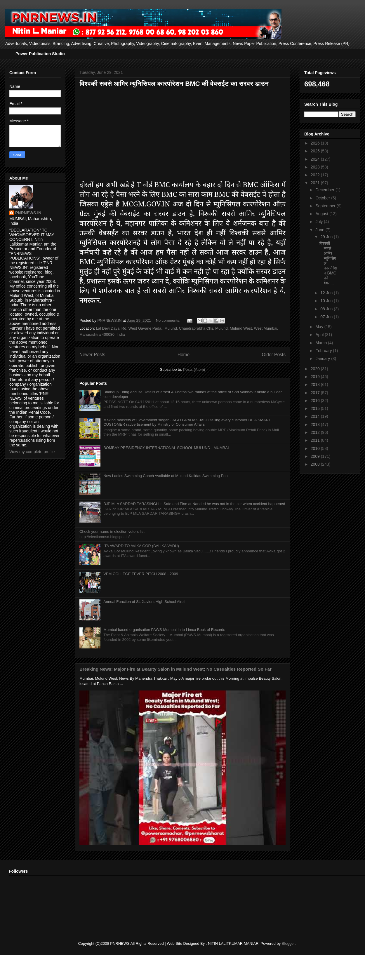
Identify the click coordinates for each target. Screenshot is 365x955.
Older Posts (274, 354)
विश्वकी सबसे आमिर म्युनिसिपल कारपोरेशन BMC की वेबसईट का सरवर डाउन (174, 83)
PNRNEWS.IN (28, 213)
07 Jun (327, 316)
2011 (316, 440)
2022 (316, 175)
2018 (316, 384)
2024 (316, 159)
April (320, 334)
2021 (316, 182)
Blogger (288, 943)
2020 (316, 368)
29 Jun (327, 236)
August (322, 213)
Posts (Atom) (194, 369)
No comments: (168, 320)
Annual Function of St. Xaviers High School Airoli (144, 601)
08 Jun (327, 309)
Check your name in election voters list (112, 531)
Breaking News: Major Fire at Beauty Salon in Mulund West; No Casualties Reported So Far (175, 669)
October (323, 198)
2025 (316, 151)
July (319, 221)
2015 (316, 408)
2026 (316, 143)
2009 (316, 456)
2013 (316, 424)
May (319, 326)
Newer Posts (92, 354)
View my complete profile (32, 451)
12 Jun (327, 292)
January (323, 358)
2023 (316, 167)
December (325, 189)
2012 (316, 432)
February (324, 350)
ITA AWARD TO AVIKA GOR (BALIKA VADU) (141, 546)
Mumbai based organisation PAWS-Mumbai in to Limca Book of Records (164, 629)
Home (184, 354)
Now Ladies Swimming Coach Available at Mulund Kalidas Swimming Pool (165, 476)
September (325, 205)
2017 (316, 392)
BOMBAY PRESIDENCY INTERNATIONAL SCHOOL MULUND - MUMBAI (166, 448)
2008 (316, 464)
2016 (316, 400)
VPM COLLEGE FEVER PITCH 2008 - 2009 (140, 574)
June (320, 229)
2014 (316, 416)
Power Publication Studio (40, 53)
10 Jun (327, 300)
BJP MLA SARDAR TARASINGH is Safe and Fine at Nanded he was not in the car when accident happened (194, 504)
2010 (316, 448)
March (321, 342)
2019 (316, 376)
